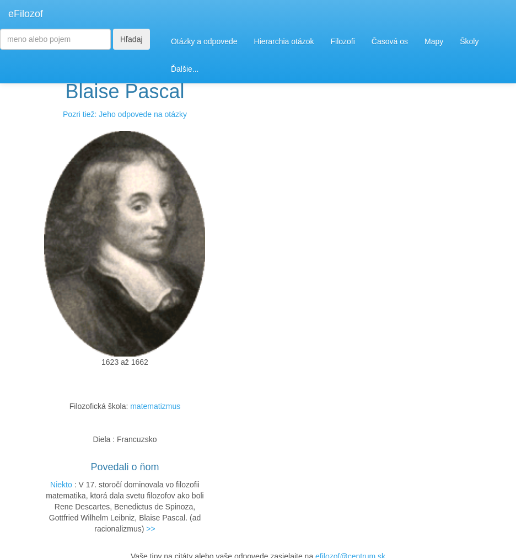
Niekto (61, 484)
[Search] (55, 39)
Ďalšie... (185, 69)
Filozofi (342, 41)
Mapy (433, 41)
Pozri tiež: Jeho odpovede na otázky (125, 114)
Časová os (390, 41)
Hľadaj (131, 39)
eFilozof (25, 13)
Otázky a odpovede (204, 41)
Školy (469, 41)
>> (150, 528)
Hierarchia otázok (284, 41)
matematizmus (155, 406)
